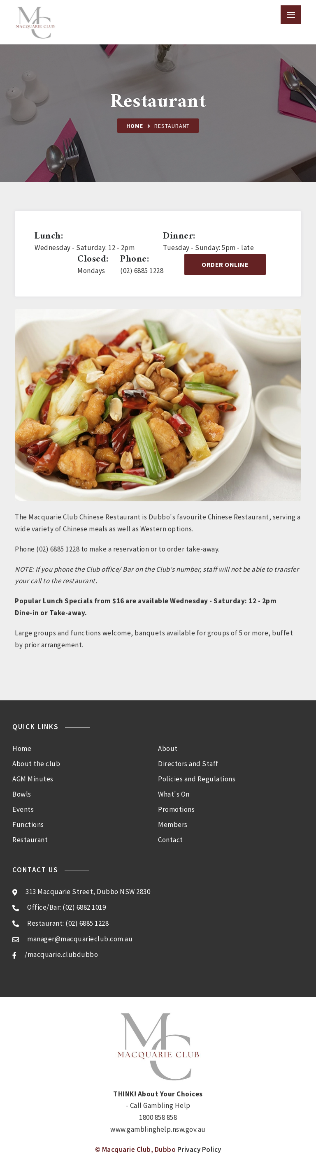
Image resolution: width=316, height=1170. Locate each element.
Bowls (21, 794)
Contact (170, 839)
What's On (174, 794)
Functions (28, 824)
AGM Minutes (32, 778)
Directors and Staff (188, 763)
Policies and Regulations (196, 778)
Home (134, 126)
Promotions (176, 809)
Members (173, 824)
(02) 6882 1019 (84, 907)
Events (23, 809)
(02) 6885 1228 (87, 923)
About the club (36, 763)
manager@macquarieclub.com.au (79, 938)
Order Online (225, 264)
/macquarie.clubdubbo (61, 954)
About (168, 748)
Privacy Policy (199, 1149)
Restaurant (30, 839)
